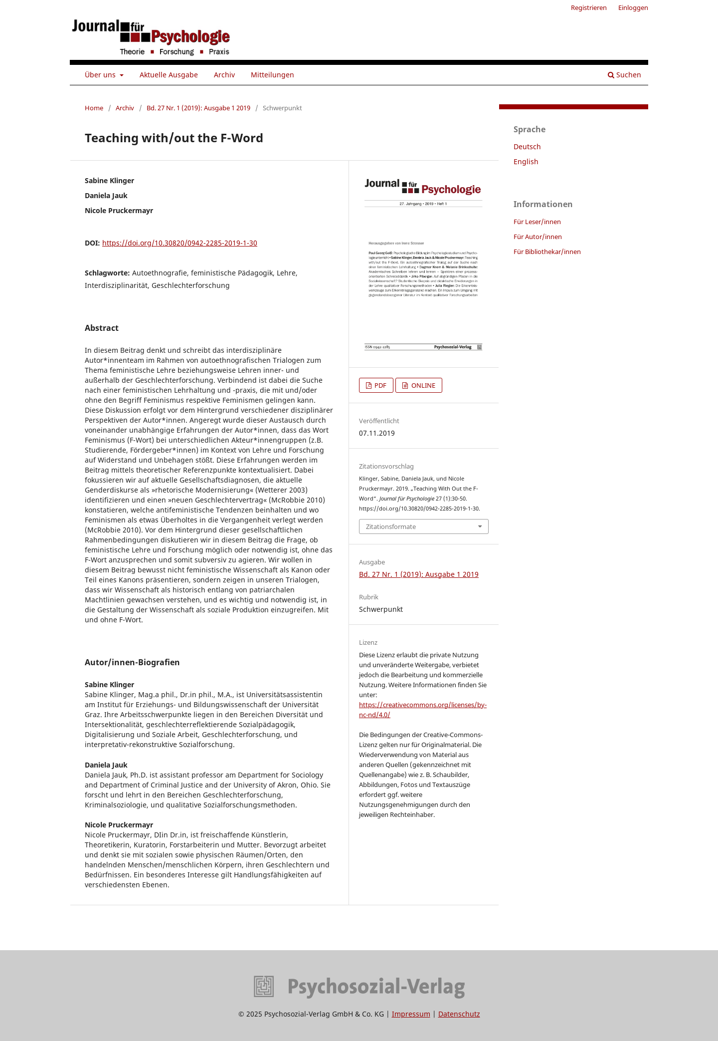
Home (94, 107)
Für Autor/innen (538, 236)
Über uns (101, 74)
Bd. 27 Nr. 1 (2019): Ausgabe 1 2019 (198, 107)
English (526, 161)
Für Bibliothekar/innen (547, 251)
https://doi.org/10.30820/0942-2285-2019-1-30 (179, 243)
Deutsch (527, 146)
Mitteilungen (272, 74)
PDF (379, 385)
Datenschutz (459, 1014)
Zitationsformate (391, 526)
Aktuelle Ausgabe (169, 74)
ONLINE (422, 385)
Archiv (224, 74)
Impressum (411, 1014)
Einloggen (633, 7)
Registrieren (589, 7)
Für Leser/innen (537, 221)
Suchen (624, 74)
